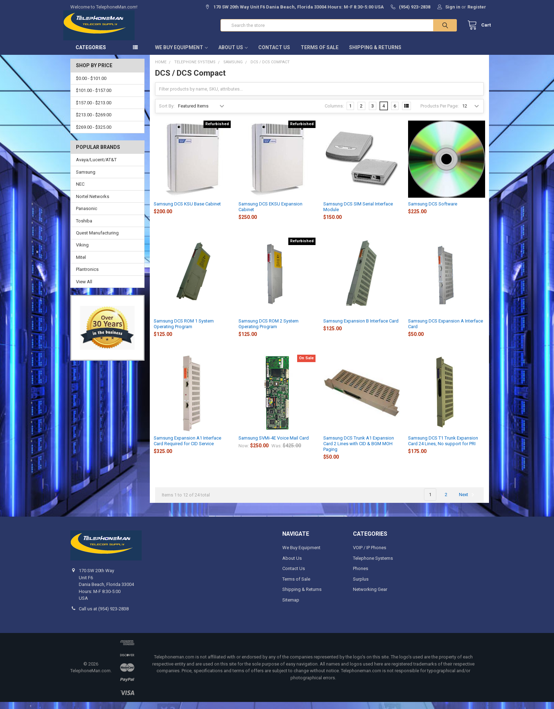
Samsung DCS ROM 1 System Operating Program (184, 330)
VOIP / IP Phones (369, 554)
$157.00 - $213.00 (93, 109)
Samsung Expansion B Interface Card (361, 328)
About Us (233, 54)
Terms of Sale (319, 54)
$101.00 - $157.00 (93, 97)
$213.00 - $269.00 (93, 121)
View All (84, 288)
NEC (80, 191)
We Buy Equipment (181, 54)
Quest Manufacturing (97, 240)
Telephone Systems (373, 565)
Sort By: (167, 113)
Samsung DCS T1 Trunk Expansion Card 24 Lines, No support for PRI (443, 447)
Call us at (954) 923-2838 (104, 615)
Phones (360, 575)
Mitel (81, 264)
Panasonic (86, 215)
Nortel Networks (92, 203)
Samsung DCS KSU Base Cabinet (187, 211)
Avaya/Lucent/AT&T (96, 166)
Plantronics (87, 276)
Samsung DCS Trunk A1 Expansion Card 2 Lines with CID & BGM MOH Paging (358, 450)
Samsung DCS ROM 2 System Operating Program (268, 330)
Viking (82, 252)
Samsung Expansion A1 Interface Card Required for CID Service (187, 447)
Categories (91, 54)
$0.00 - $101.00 (91, 85)
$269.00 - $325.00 (93, 134)
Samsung (85, 179)
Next (467, 501)
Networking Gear (370, 596)
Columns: (334, 113)
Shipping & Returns (375, 54)
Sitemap (290, 607)
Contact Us (274, 54)
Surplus (361, 586)
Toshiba (84, 228)
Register (476, 7)
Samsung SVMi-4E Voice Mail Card (273, 445)
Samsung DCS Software (432, 211)
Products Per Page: (439, 113)
